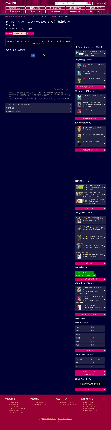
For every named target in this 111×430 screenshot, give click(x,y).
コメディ (78, 366)
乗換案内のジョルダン (49, 419)
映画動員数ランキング (67, 402)
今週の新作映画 (55, 8)
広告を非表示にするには (62, 89)
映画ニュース (35, 11)
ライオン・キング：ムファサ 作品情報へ (18, 104)
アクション (79, 359)
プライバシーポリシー (65, 419)
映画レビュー (90, 263)
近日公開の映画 (75, 8)
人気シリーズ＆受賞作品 (17, 408)
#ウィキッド (89, 272)
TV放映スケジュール (91, 406)
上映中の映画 (35, 8)
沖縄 (92, 345)
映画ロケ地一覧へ (90, 375)
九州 (77, 345)
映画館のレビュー (40, 404)
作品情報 (17, 16)
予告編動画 (55, 11)
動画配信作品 (75, 11)
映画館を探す (15, 11)
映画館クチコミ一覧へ (89, 371)
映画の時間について (90, 389)
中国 (77, 341)
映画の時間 (8, 16)
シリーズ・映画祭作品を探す (89, 279)
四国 (92, 341)
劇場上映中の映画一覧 (89, 118)
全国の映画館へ (89, 350)
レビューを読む (95, 11)
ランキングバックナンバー (68, 404)
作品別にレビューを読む (17, 412)
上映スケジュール (49, 16)
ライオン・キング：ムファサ (32, 16)
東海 (92, 330)
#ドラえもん (79, 272)
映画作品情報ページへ (12, 108)
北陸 (92, 338)
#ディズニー (90, 275)
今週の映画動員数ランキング (84, 87)
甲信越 (78, 338)
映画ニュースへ (89, 208)
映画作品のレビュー (15, 410)
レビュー (30, 33)
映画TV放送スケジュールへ (90, 314)
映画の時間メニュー (15, 8)
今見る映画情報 (90, 408)
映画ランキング (95, 8)
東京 (77, 327)
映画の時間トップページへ (14, 111)
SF (77, 362)
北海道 (78, 334)
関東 (92, 327)
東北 (92, 334)
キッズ (93, 362)
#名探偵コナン (80, 275)
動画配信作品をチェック (90, 150)
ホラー (93, 366)
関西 (77, 330)
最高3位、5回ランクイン (13, 29)
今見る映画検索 (98, 3)
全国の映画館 (38, 402)
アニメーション (95, 359)
